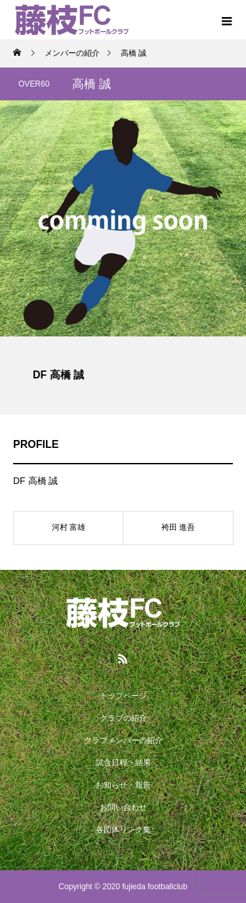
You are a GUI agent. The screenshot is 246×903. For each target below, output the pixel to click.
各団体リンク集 (123, 829)
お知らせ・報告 (123, 785)
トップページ (123, 695)
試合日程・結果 (123, 762)
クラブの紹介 (123, 718)
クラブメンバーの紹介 (123, 740)
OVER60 (33, 84)
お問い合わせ (123, 807)
